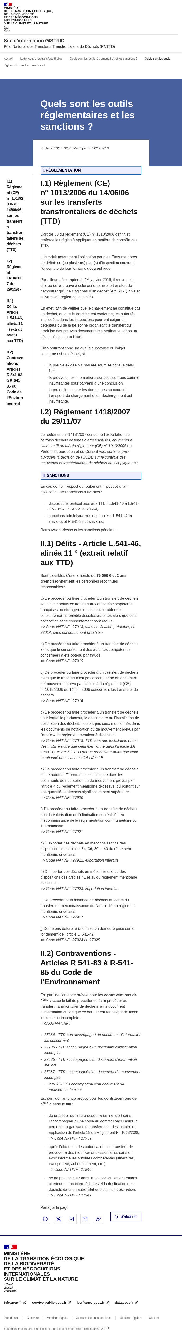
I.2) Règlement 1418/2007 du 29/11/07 (15, 275)
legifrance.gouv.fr (90, 1302)
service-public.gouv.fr (49, 1302)
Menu (175, 5)
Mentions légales (57, 1318)
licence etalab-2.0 (94, 1328)
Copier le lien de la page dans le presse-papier (98, 1219)
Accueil (8, 58)
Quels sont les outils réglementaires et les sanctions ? (103, 58)
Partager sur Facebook (45, 1219)
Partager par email (85, 1219)
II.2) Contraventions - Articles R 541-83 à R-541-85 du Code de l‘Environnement (15, 377)
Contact (154, 1318)
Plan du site (11, 1318)
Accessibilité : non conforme (93, 1318)
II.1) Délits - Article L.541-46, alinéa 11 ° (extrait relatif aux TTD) (15, 321)
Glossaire (33, 1318)
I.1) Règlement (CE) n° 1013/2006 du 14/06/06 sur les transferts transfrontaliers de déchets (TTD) (15, 215)
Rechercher (166, 5)
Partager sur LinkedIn (72, 1219)
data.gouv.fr (124, 1302)
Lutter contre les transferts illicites (41, 58)
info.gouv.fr (13, 1302)
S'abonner (126, 1216)
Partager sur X (58, 1219)
